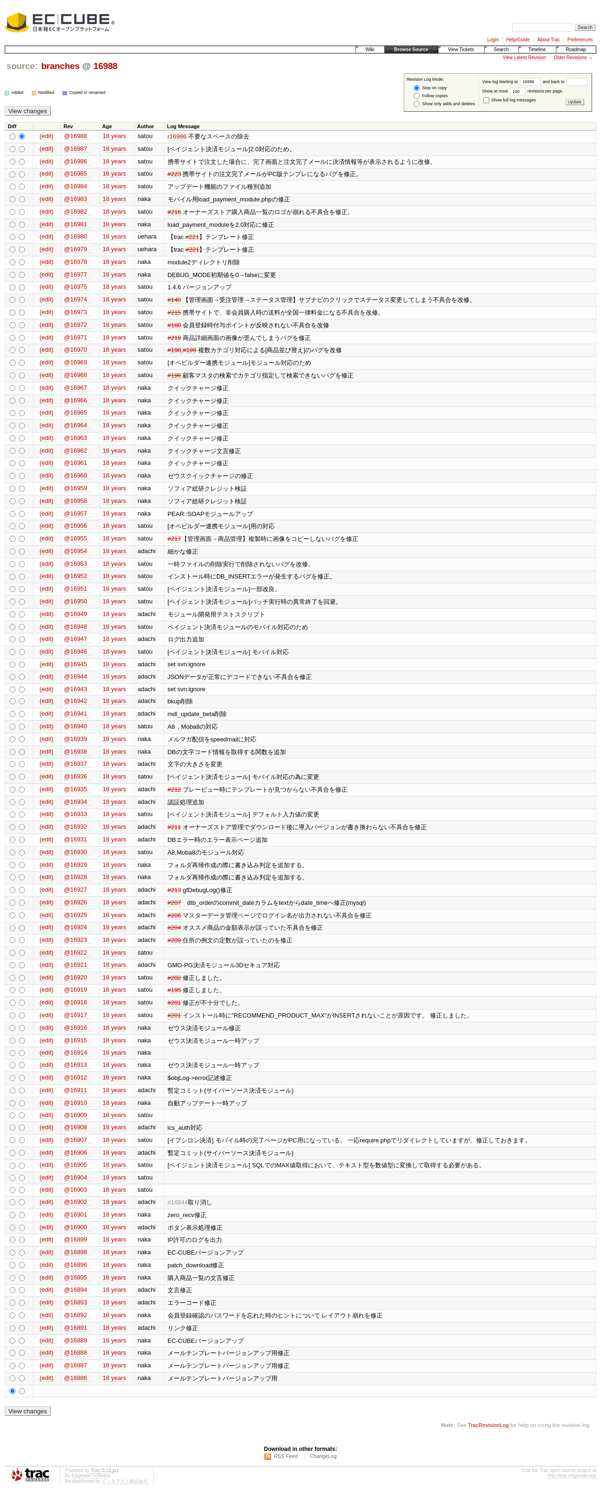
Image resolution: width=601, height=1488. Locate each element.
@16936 (75, 776)
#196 (174, 375)
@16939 (75, 738)
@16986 (75, 161)
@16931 (75, 839)
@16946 (75, 651)
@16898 (75, 1252)
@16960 (75, 475)
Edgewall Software (90, 1475)
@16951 (75, 588)
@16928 (75, 876)
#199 (189, 350)
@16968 (75, 374)
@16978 (75, 261)
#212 (174, 789)
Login (493, 39)
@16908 (75, 1127)
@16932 (75, 826)
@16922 (75, 952)
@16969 (75, 362)
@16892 (75, 1314)
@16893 (75, 1302)
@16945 (75, 664)
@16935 (75, 789)
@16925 (75, 914)
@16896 (75, 1264)
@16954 (75, 551)
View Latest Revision (524, 57)
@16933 (75, 813)
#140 (174, 299)
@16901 (75, 1214)
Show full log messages (509, 100)
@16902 (75, 1201)
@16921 (75, 964)
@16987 (75, 148)
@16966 (75, 400)
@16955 (75, 538)
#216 (174, 212)
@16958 (75, 500)
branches (60, 66)
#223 (174, 173)
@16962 (75, 450)
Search (501, 49)
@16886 (75, 1377)
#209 (174, 940)
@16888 (75, 1352)
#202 (174, 977)
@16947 (75, 638)
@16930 (75, 852)
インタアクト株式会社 (124, 1481)
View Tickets (461, 49)
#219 (174, 337)
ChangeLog (323, 1456)
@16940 (75, 726)
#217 (174, 538)
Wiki (369, 49)
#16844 (178, 1202)
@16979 (75, 249)
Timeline (537, 49)
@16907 (75, 1139)
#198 (174, 350)
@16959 (75, 488)
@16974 (75, 299)
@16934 (75, 801)
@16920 (75, 977)
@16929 (75, 864)
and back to (565, 81)
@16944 (75, 676)
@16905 (75, 1164)
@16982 (75, 211)
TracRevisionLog (488, 1425)
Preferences (580, 39)
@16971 (75, 337)
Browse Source (411, 49)
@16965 (75, 412)
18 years (114, 135)
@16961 (75, 462)
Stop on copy (430, 88)
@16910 (75, 1102)
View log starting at (512, 81)
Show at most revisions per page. (522, 91)
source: (22, 66)
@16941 (75, 713)
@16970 (75, 349)
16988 (105, 66)
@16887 (75, 1365)
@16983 (75, 198)
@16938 (75, 751)
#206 (174, 915)
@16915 (75, 1040)
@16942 (75, 700)
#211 (174, 827)
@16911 (75, 1090)
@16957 (75, 513)
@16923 (75, 939)
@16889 (75, 1340)
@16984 (75, 186)
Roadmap (576, 49)
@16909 (75, 1114)
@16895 (75, 1277)
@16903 (75, 1189)
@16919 (75, 989)
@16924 (75, 927)
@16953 (75, 563)
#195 (174, 990)
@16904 (75, 1177)
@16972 (75, 324)
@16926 (75, 902)
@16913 (75, 1064)
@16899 (75, 1239)
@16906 (75, 1152)
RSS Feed (286, 1456)
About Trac (548, 39)
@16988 (75, 135)
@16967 (75, 387)
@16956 (75, 525)
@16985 (75, 173)
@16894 (75, 1289)
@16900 (75, 1227)
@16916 (75, 1027)
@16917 (75, 1014)
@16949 (75, 613)
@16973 (75, 312)
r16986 (177, 136)
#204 (174, 927)
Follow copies (430, 96)
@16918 (75, 1002)
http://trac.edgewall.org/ (571, 1475)
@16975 (75, 286)
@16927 (75, 889)
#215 (174, 312)
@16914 (75, 1052)
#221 (192, 236)
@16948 (75, 626)
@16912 (75, 1077)
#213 (174, 890)
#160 (174, 325)
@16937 (75, 763)
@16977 (75, 274)
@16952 (75, 575)
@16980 (75, 236)
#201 (174, 1002)
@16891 (75, 1327)
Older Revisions (570, 57)
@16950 (75, 601)
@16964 (75, 425)
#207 (174, 902)
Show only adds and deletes (444, 104)
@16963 (75, 437)
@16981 (75, 224)
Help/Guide (518, 39)
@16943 (75, 689)
